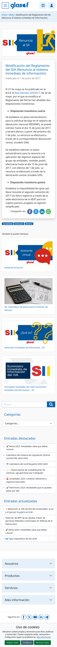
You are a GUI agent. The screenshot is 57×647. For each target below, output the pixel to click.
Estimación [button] (19, 224)
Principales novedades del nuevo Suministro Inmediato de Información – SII (25, 388)
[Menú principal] (5, 5)
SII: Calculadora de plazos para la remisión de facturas (26, 308)
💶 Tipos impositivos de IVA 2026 (21, 538)
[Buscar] (51, 404)
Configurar (27, 642)
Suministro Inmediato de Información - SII (24, 347)
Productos (12, 576)
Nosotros (11, 563)
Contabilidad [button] (8, 224)
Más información (44, 637)
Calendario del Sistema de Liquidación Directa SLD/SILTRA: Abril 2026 (28, 457)
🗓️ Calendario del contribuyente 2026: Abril (27, 464)
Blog (11, 14)
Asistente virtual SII (13, 267)
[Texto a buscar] (24, 404)
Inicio (4, 14)
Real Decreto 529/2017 (27, 93)
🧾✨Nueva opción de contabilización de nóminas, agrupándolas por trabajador (25, 471)
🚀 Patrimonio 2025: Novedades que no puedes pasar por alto (29, 489)
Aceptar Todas (12, 642)
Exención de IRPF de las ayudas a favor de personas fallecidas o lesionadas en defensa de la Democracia (28, 520)
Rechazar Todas (42, 642)
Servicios (11, 588)
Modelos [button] (29, 224)
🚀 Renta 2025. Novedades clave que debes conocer (27, 448)
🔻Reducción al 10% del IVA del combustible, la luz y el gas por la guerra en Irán (29, 510)
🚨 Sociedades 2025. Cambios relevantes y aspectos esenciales (26, 480)
